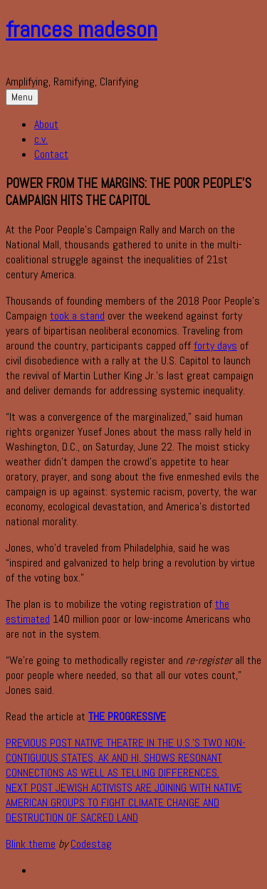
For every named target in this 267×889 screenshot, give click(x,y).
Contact (51, 154)
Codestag (91, 843)
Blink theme (31, 843)
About (46, 124)
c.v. (41, 139)
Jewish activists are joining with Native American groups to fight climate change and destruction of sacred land (124, 802)
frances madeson (81, 29)
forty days (215, 345)
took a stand (77, 315)
